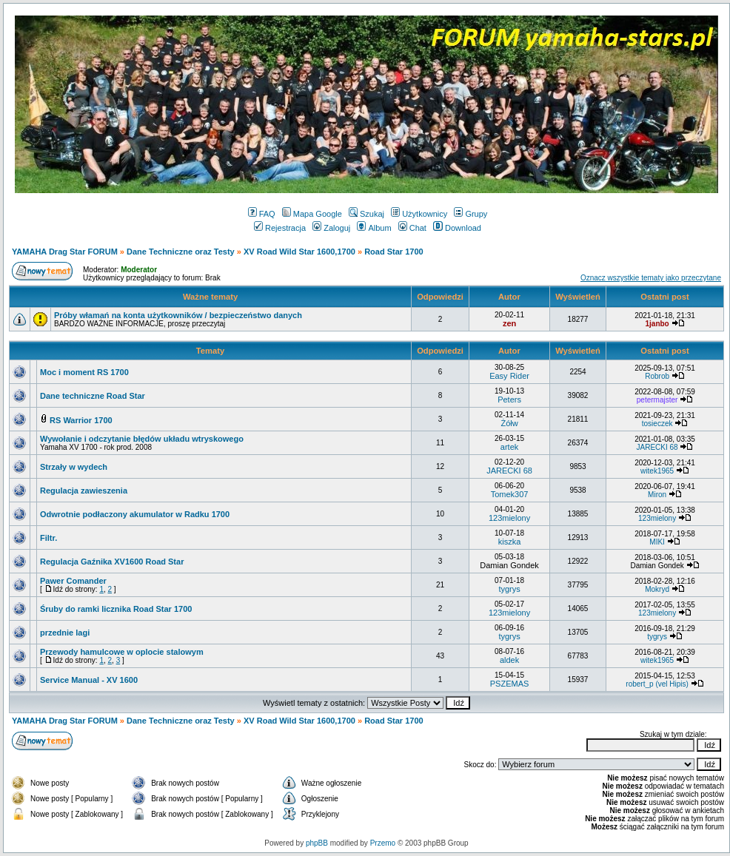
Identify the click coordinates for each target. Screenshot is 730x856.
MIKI (657, 542)
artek (509, 446)
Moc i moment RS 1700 (84, 372)
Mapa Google (312, 213)
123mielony (509, 517)
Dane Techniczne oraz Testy (181, 251)
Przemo (382, 843)
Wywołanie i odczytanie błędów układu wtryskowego (142, 438)
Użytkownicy (419, 213)
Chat (412, 227)
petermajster (657, 400)
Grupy (470, 213)
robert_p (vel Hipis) (657, 684)
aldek (509, 660)
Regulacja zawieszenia (83, 490)
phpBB (317, 843)
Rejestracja (280, 227)
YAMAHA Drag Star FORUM (65, 251)
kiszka (509, 541)
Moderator (139, 270)
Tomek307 (510, 494)
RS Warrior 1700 (81, 420)
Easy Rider (509, 375)
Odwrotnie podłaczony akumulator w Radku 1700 (135, 514)
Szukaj (366, 213)
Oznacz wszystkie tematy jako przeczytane (650, 278)
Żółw (509, 423)
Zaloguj (331, 227)
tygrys (509, 588)
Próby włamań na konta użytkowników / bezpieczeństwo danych (178, 315)
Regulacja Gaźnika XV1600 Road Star (112, 561)
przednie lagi (65, 632)
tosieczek (657, 423)
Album (374, 227)
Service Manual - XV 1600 (89, 679)
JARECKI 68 (657, 447)
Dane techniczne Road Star (92, 395)
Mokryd (657, 589)
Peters (509, 399)
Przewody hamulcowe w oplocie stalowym (122, 651)
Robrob (657, 376)
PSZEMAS (509, 683)
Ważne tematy (210, 296)
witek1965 (657, 471)
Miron (657, 495)
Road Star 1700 (393, 251)
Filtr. (48, 537)
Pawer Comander (73, 580)
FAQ (261, 213)
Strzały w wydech (73, 466)
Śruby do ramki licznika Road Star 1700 (116, 608)
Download (457, 227)
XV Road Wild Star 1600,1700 (299, 251)
